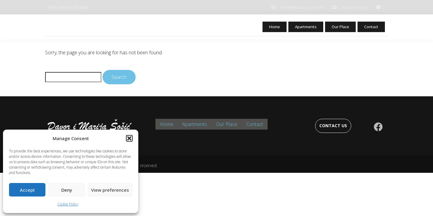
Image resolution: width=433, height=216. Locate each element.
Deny (66, 190)
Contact (370, 27)
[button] (129, 138)
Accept (27, 190)
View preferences (110, 190)
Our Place (337, 27)
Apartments (299, 27)
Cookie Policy (67, 204)
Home (266, 27)
